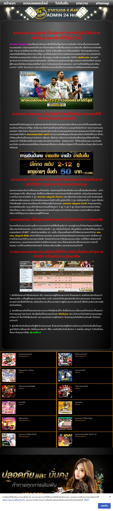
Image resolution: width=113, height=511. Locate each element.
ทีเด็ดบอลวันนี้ (81, 354)
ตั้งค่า (86, 500)
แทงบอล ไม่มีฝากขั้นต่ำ (27, 434)
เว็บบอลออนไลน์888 (27, 386)
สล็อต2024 (23, 418)
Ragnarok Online (26, 370)
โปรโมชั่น (61, 3)
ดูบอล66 (78, 402)
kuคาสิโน (22, 402)
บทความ (82, 3)
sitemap (102, 3)
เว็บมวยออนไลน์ (81, 386)
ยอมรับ (104, 505)
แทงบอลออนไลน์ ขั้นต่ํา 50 (86, 434)
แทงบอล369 (80, 370)
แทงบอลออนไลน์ (35, 3)
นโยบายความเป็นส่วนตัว (14, 500)
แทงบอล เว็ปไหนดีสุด (83, 418)
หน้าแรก (9, 3)
